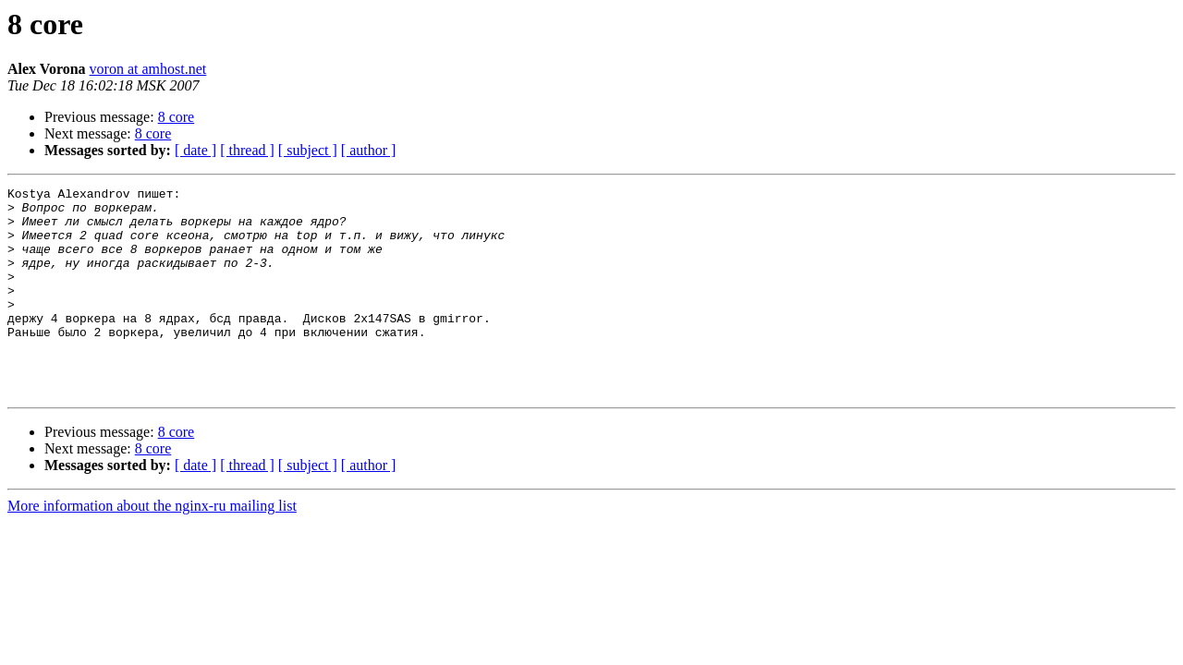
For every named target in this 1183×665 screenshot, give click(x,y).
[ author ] (368, 150)
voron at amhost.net (148, 69)
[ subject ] (307, 150)
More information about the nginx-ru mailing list (152, 547)
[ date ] (195, 150)
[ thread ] (247, 150)
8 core (176, 117)
